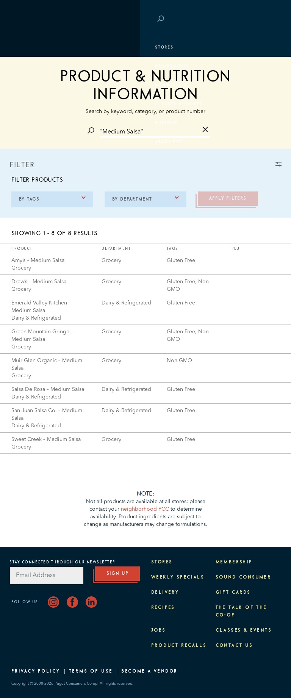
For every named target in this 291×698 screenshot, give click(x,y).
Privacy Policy (35, 671)
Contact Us (234, 645)
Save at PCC (237, 19)
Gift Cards (233, 592)
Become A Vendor (149, 671)
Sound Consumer (243, 577)
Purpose (26, 123)
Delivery (165, 592)
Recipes (163, 607)
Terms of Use (91, 671)
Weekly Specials (177, 577)
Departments (32, 66)
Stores (24, 47)
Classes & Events (39, 104)
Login (268, 19)
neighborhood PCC (145, 509)
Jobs (158, 630)
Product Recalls (179, 645)
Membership (31, 85)
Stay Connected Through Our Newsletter (62, 562)
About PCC (29, 142)
